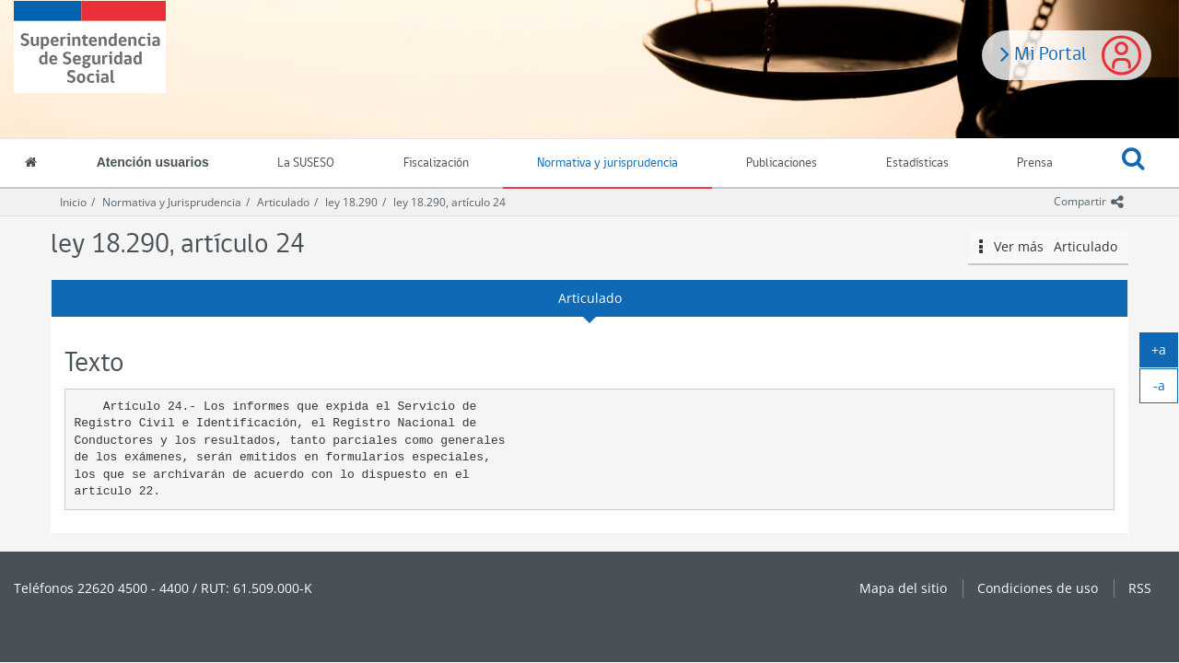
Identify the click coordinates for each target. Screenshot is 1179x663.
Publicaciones (781, 163)
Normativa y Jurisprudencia (171, 202)
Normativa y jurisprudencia (607, 163)
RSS (1139, 588)
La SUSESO (305, 163)
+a (1164, 353)
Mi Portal (1043, 52)
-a (1166, 389)
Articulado (283, 202)
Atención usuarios (153, 162)
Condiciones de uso (1037, 588)
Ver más (1048, 247)
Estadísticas (917, 163)
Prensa (1035, 163)
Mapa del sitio (903, 588)
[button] (1133, 164)
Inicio (73, 202)
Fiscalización (436, 163)
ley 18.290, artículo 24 (449, 202)
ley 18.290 (351, 202)
